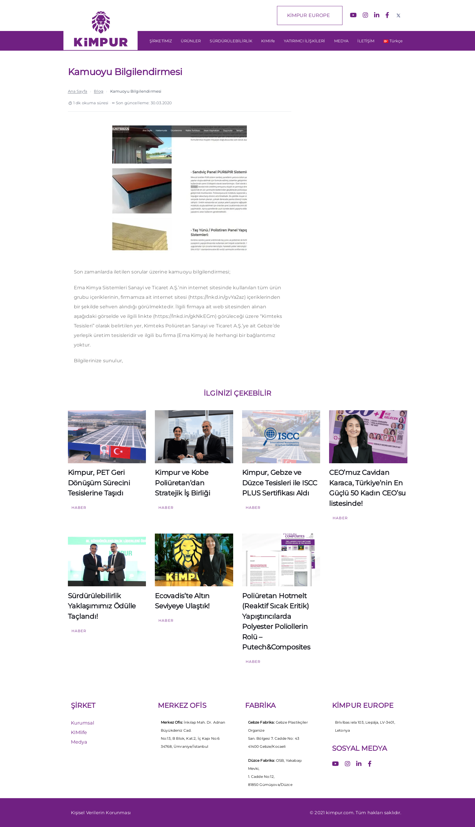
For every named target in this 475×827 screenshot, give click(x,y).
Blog (98, 91)
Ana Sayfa (77, 91)
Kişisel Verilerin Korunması (101, 812)
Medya (79, 742)
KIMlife (79, 732)
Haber (79, 507)
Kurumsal (82, 723)
